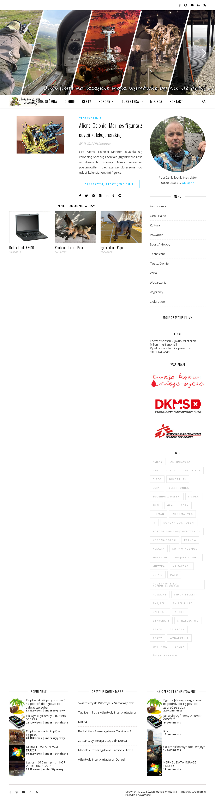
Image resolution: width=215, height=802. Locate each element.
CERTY (86, 101)
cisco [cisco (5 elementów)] (157, 479)
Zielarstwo (157, 301)
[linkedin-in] (198, 5)
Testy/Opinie (90, 118)
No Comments (102, 143)
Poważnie (156, 235)
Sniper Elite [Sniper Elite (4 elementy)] (182, 603)
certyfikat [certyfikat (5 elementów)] (192, 470)
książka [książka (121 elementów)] (159, 548)
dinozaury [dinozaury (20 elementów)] (177, 479)
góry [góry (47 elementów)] (185, 505)
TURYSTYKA (130, 101)
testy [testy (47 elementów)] (157, 638)
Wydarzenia (158, 282)
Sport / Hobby (160, 244)
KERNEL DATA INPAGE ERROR (42, 748)
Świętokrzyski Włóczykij (94, 703)
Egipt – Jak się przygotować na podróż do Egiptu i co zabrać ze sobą (45, 703)
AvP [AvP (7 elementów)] (155, 470)
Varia (153, 273)
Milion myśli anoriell (163, 344)
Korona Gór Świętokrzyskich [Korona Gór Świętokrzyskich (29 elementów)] (177, 531)
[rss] (204, 5)
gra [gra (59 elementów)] (170, 505)
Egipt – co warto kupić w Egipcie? (43, 733)
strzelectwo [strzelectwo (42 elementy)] (188, 620)
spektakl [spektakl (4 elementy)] (160, 611)
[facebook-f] (180, 5)
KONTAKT (176, 101)
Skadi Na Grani (160, 352)
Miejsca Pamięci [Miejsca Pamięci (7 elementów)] (187, 557)
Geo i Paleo (158, 216)
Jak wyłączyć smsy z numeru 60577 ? (46, 717)
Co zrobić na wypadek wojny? (184, 747)
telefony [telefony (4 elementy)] (177, 629)
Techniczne (158, 254)
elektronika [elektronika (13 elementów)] (179, 487)
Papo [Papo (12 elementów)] (174, 574)
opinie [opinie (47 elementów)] (158, 574)
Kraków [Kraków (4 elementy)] (190, 540)
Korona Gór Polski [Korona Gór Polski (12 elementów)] (179, 522)
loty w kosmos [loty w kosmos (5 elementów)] (184, 548)
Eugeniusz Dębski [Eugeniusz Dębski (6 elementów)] (167, 496)
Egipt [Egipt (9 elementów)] (157, 487)
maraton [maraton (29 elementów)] (160, 557)
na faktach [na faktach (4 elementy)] (182, 566)
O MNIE (70, 101)
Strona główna (44, 101)
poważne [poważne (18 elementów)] (160, 594)
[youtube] (192, 5)
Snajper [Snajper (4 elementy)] (159, 603)
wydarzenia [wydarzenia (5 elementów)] (179, 638)
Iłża (165, 731)
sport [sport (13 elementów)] (180, 611)
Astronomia (158, 206)
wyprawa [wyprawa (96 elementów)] (160, 646)
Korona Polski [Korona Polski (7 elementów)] (165, 540)
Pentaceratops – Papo (69, 247)
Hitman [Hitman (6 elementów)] (158, 513)
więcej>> (188, 182)
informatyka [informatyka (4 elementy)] (182, 513)
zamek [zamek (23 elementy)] (180, 646)
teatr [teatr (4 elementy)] (157, 629)
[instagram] (185, 5)
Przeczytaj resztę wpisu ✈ (109, 184)
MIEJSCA (156, 101)
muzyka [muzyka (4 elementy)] (159, 566)
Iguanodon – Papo (112, 247)
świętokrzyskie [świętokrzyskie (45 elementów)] (165, 655)
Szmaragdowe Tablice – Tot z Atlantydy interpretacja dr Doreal (107, 712)
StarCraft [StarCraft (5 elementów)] (161, 620)
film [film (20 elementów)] (156, 505)
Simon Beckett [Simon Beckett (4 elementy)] (186, 594)
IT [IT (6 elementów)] (154, 522)
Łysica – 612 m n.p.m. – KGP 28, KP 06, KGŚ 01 (46, 764)
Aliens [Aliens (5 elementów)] (158, 461)
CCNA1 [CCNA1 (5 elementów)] (170, 470)
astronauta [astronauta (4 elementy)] (180, 461)
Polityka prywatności (138, 795)
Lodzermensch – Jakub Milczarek (173, 341)
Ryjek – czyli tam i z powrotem (171, 348)
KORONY (105, 101)
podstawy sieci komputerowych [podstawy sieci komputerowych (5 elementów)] (166, 584)
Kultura (155, 225)
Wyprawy (156, 292)
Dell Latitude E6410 (21, 247)
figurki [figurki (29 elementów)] (194, 496)
